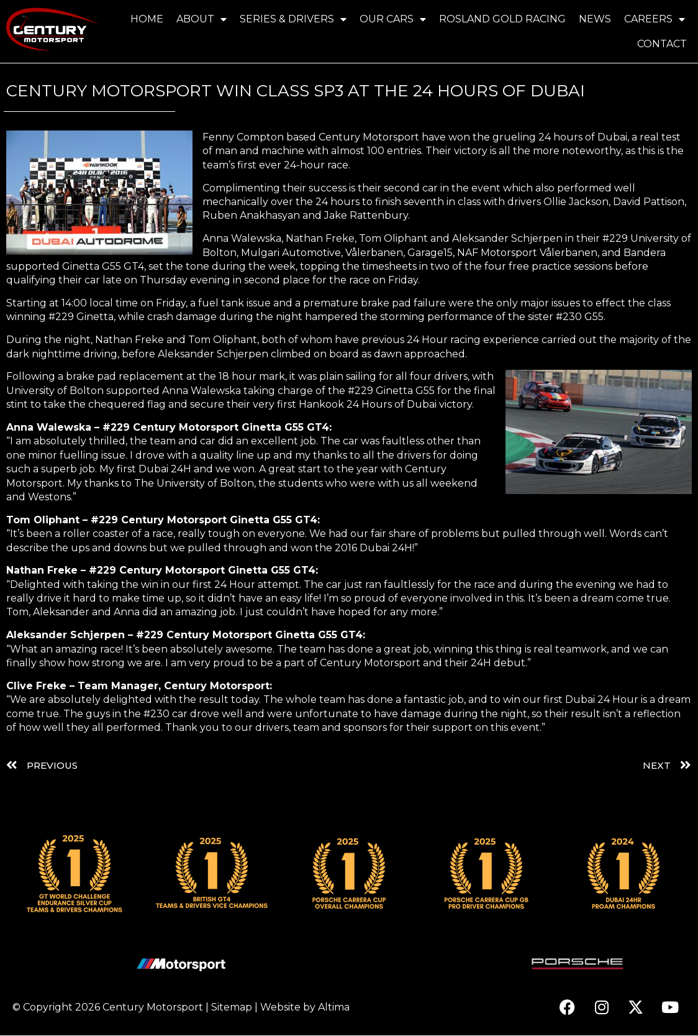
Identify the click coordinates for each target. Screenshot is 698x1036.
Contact (662, 44)
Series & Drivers (293, 19)
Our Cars (393, 19)
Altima (334, 1008)
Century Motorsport (152, 1008)
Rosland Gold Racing (502, 19)
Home (146, 19)
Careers (654, 19)
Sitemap (231, 1008)
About (201, 19)
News (595, 19)
